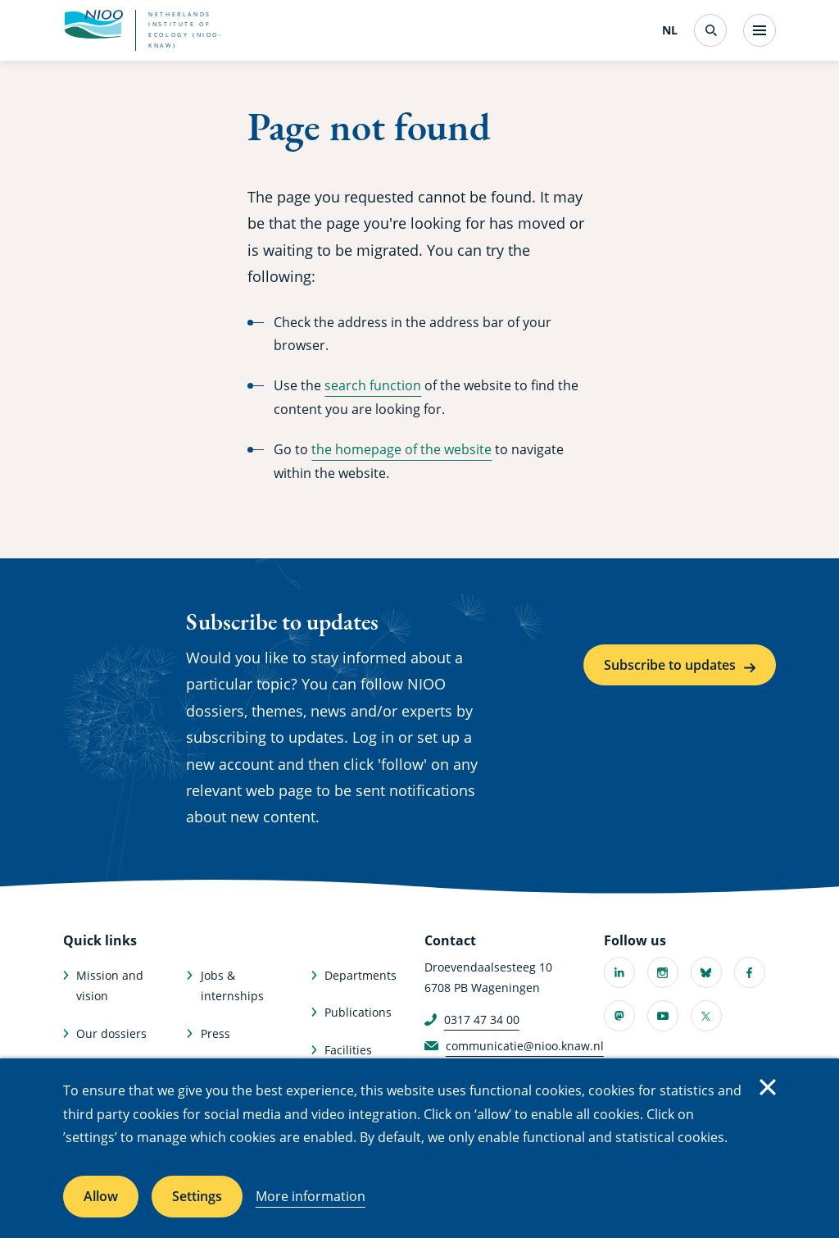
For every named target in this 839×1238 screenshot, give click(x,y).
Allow (101, 1196)
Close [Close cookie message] (768, 1087)
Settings (197, 1196)
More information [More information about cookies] (310, 1196)
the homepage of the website (401, 449)
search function (372, 385)
